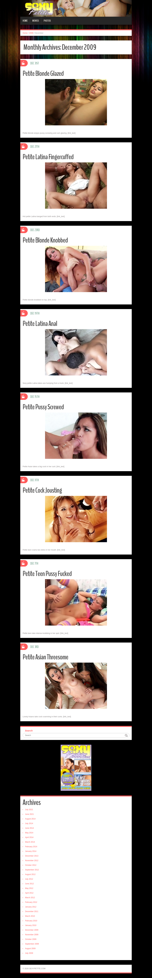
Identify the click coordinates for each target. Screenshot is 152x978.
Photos (47, 21)
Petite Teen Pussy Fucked (47, 573)
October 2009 (30, 939)
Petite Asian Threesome (45, 657)
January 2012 (30, 907)
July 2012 (29, 879)
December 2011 (31, 911)
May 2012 (29, 888)
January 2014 (30, 851)
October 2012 (30, 865)
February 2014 (31, 847)
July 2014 (29, 823)
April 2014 (29, 837)
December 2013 (31, 856)
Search (29, 730)
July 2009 (29, 953)
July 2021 (29, 809)
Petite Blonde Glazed (43, 73)
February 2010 (31, 921)
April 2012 (29, 893)
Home (25, 21)
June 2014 (29, 828)
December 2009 (31, 930)
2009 (31, 33)
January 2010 (30, 925)
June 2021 (29, 814)
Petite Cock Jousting (42, 490)
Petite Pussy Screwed (43, 407)
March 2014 (30, 842)
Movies (35, 21)
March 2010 (30, 916)
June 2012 (29, 884)
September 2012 (32, 870)
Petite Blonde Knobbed (45, 240)
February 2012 (31, 902)
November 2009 (31, 935)
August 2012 (30, 874)
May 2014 (29, 833)
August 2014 (30, 819)
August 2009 (30, 948)
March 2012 (30, 897)
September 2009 (32, 944)
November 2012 (31, 860)
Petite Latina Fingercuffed (48, 157)
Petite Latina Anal (40, 323)
